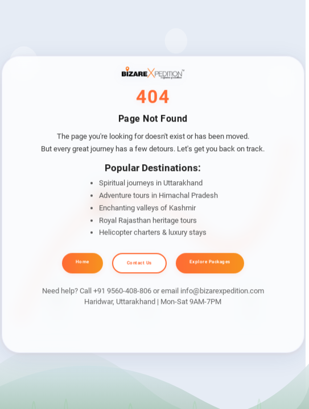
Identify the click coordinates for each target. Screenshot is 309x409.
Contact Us (139, 262)
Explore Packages (209, 261)
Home (82, 261)
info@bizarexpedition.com (222, 290)
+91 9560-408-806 (122, 290)
